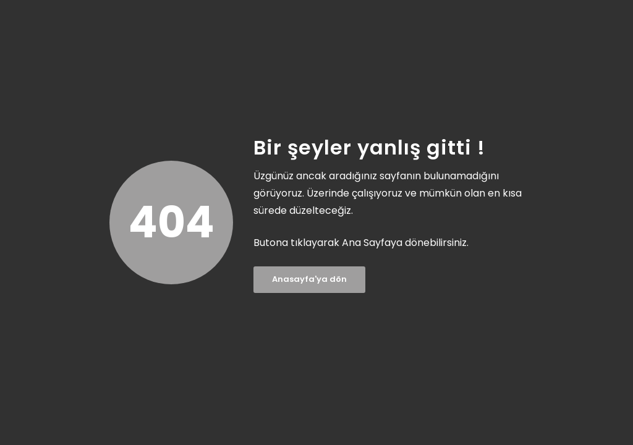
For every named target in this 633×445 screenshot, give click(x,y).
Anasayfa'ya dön (309, 279)
